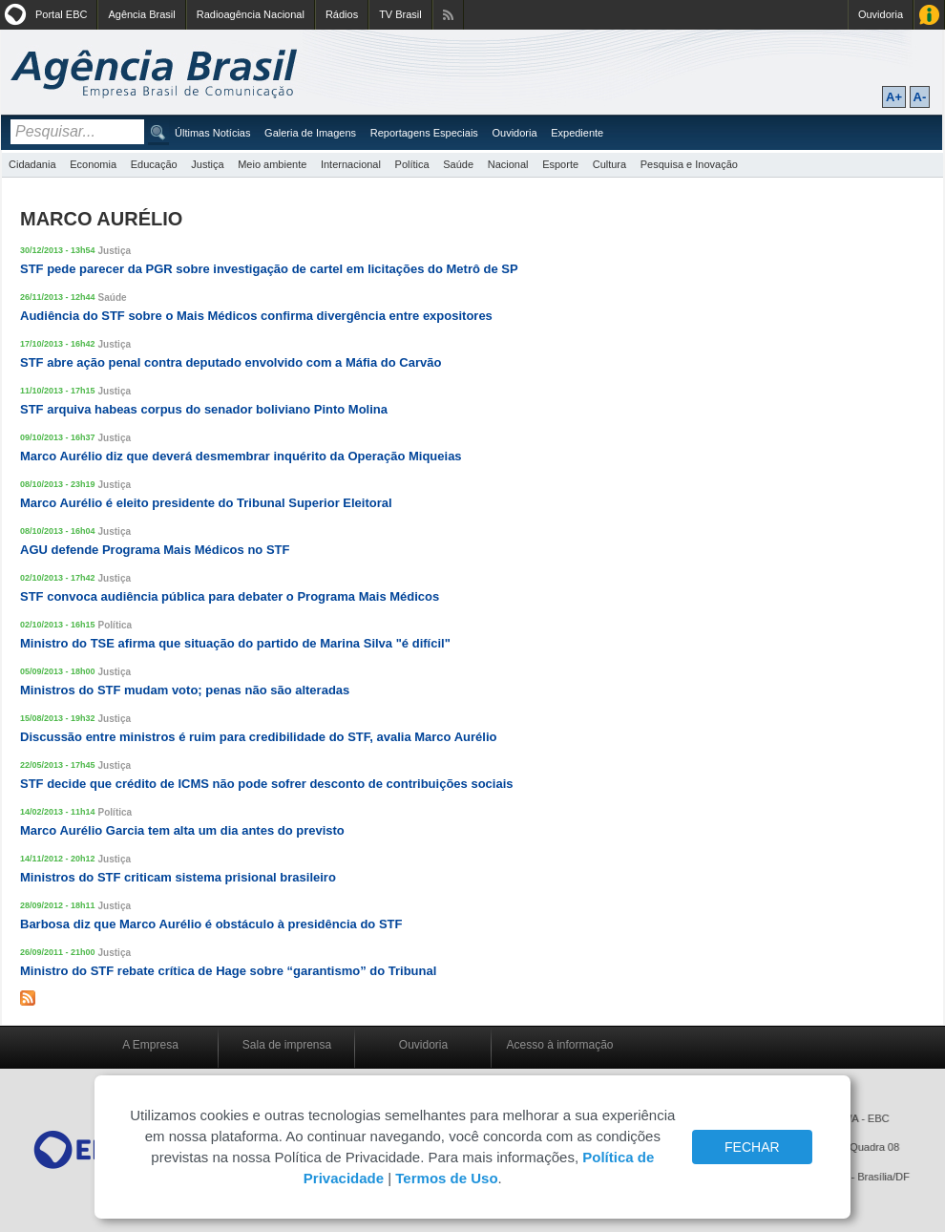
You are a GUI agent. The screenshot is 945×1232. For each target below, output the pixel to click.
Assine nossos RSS (448, 15)
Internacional (351, 164)
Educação (154, 164)
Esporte (560, 164)
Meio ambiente (272, 164)
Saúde (458, 164)
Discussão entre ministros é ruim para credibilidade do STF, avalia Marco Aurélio (258, 737)
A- (920, 97)
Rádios (342, 14)
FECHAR (752, 1147)
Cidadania (32, 164)
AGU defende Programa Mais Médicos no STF (154, 549)
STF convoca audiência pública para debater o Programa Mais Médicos (229, 596)
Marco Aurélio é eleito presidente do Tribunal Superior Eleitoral (206, 503)
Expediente (577, 132)
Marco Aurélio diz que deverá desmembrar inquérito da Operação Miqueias (241, 456)
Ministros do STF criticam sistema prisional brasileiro (178, 877)
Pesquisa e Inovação (689, 164)
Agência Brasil (141, 14)
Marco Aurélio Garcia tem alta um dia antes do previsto (182, 830)
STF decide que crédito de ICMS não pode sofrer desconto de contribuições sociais (267, 783)
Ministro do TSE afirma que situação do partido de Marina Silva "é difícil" (235, 643)
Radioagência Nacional (250, 14)
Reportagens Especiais (424, 132)
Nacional (508, 164)
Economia (93, 164)
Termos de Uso (446, 1178)
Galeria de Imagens (310, 132)
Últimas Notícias (212, 132)
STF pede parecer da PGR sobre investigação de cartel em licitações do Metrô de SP (269, 269)
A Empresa (150, 1044)
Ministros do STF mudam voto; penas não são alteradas (184, 690)
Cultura (609, 164)
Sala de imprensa (286, 1044)
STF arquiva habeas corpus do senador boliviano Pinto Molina (204, 409)
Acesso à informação (559, 1044)
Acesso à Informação (929, 15)
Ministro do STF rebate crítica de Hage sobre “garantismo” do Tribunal (228, 971)
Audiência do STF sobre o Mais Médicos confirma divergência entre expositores (256, 315)
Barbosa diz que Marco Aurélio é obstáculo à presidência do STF (211, 924)
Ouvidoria (880, 14)
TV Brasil (400, 14)
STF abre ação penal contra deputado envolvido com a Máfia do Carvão (230, 362)
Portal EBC (61, 14)
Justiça (207, 164)
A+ (894, 97)
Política (412, 164)
